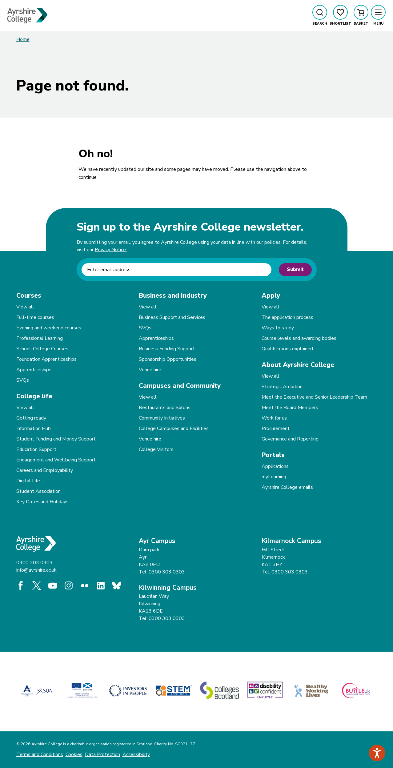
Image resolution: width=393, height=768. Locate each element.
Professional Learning (39, 338)
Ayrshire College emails (287, 487)
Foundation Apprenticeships (46, 359)
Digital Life (28, 480)
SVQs (22, 380)
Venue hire (150, 369)
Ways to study (278, 327)
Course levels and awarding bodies (299, 338)
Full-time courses (35, 317)
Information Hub (33, 428)
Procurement (276, 428)
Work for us (274, 418)
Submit (295, 269)
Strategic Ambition (282, 386)
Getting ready (31, 418)
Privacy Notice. (111, 249)
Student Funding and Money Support (56, 439)
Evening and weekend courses (48, 327)
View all (25, 307)
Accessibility (136, 754)
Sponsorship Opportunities (167, 359)
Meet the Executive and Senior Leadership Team (314, 397)
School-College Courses (42, 348)
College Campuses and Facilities (174, 428)
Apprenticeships (33, 369)
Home (23, 39)
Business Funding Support (167, 348)
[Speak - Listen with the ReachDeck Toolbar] (377, 753)
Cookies (74, 754)
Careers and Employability (44, 470)
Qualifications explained (287, 348)
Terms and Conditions (39, 754)
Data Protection (102, 754)
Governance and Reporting (290, 439)
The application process (287, 317)
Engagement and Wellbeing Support (56, 459)
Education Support (36, 449)
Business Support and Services (172, 317)
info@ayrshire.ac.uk (36, 570)
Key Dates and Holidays (42, 501)
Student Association (38, 491)
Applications (275, 466)
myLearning (274, 476)
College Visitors (156, 449)
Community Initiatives (162, 418)
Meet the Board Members (290, 407)
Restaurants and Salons (164, 407)
